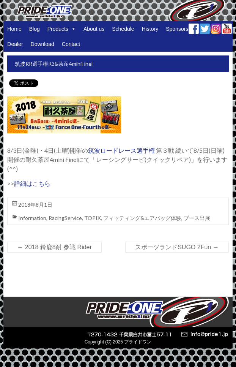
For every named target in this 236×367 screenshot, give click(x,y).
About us (93, 29)
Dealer (15, 44)
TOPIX (92, 218)
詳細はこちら (32, 183)
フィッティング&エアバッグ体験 (142, 218)
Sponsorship (180, 29)
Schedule (123, 29)
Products (61, 29)
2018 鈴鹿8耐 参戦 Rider (54, 247)
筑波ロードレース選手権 (121, 150)
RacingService (65, 218)
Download (42, 44)
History (150, 29)
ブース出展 (197, 218)
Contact (71, 44)
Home (14, 29)
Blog (34, 29)
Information (32, 218)
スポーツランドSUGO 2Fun (177, 247)
